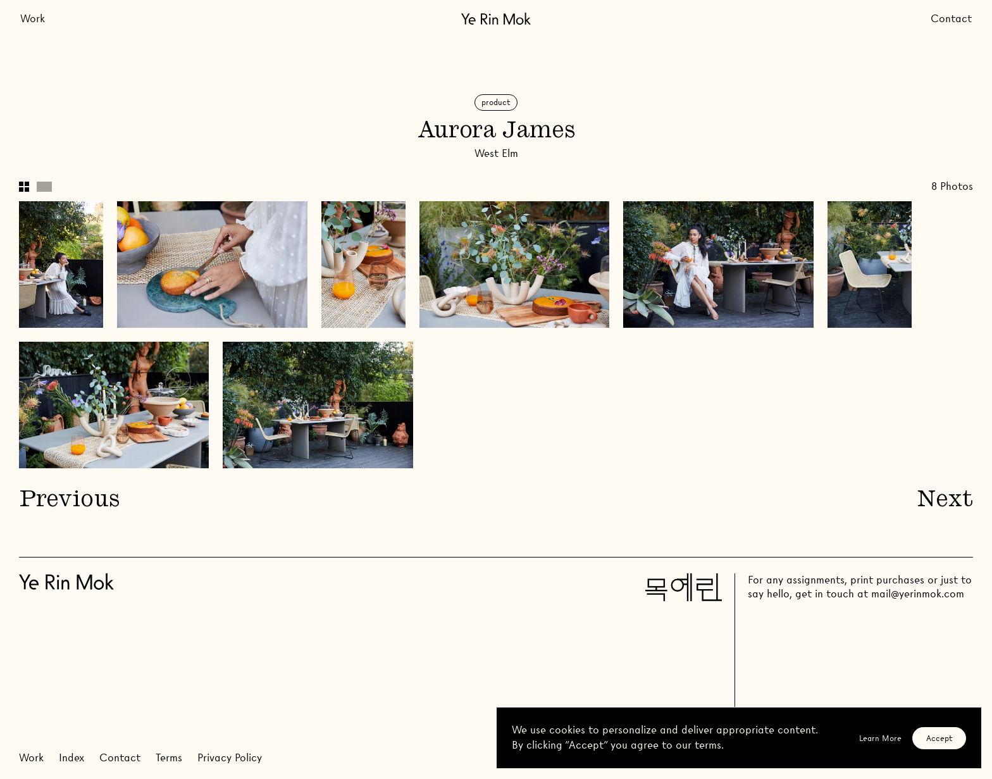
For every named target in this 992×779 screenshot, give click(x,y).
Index (71, 758)
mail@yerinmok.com (917, 594)
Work (32, 19)
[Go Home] (496, 19)
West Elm (496, 153)
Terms (169, 758)
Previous (69, 501)
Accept (939, 738)
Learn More (880, 738)
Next (945, 501)
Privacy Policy (229, 758)
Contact (951, 19)
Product (496, 102)
